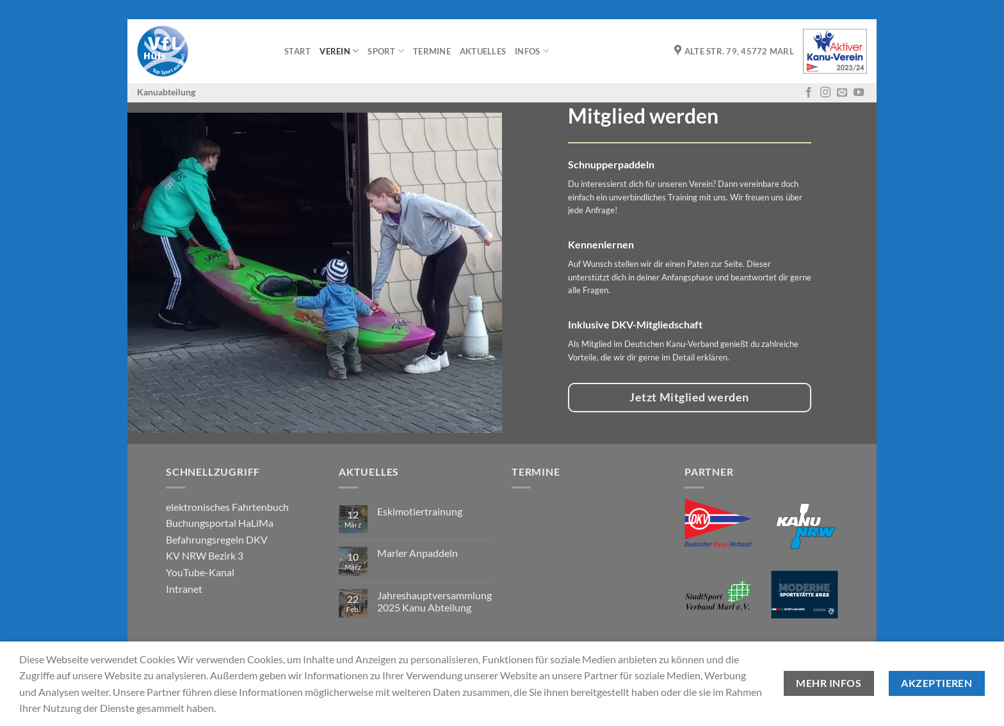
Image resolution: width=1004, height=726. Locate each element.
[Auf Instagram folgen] (825, 93)
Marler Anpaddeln (417, 553)
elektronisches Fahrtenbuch (227, 507)
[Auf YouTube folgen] (859, 93)
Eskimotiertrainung (419, 511)
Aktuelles (483, 51)
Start (297, 51)
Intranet (184, 589)
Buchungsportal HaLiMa (219, 523)
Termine (432, 51)
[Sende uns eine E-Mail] (842, 93)
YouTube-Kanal (200, 572)
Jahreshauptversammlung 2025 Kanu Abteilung (434, 601)
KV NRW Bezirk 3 (204, 555)
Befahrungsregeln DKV (217, 539)
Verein (339, 51)
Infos (532, 51)
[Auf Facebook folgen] (809, 93)
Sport (386, 51)
